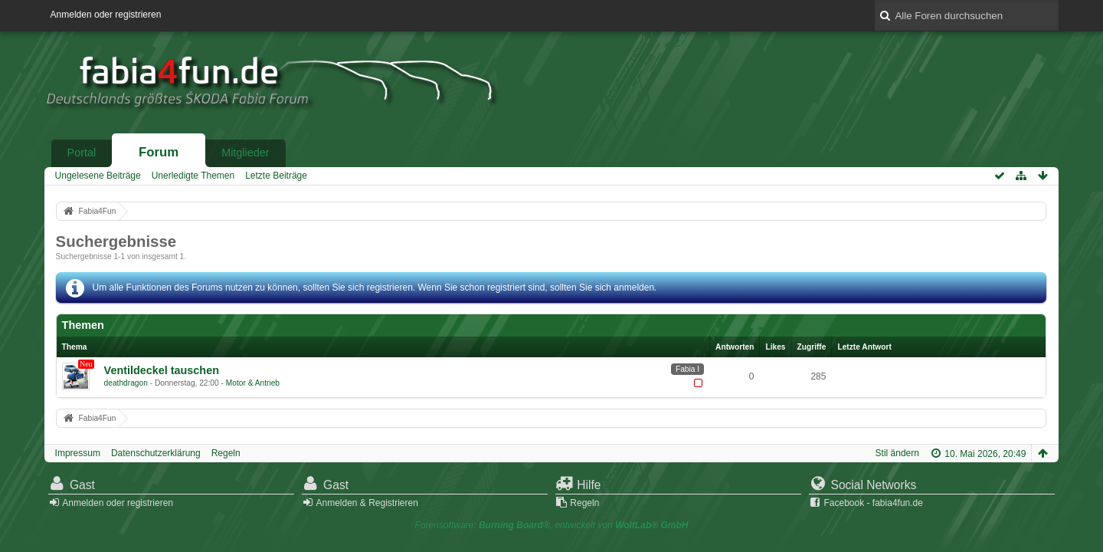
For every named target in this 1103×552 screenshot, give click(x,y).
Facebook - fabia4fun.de (873, 503)
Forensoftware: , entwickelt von (552, 525)
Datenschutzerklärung (156, 453)
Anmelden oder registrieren (106, 14)
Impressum (77, 453)
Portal (82, 152)
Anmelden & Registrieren (366, 503)
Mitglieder (245, 152)
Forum (158, 152)
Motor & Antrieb (253, 383)
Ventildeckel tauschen (161, 370)
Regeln (226, 453)
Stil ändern (897, 453)
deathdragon (126, 383)
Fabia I (687, 369)
